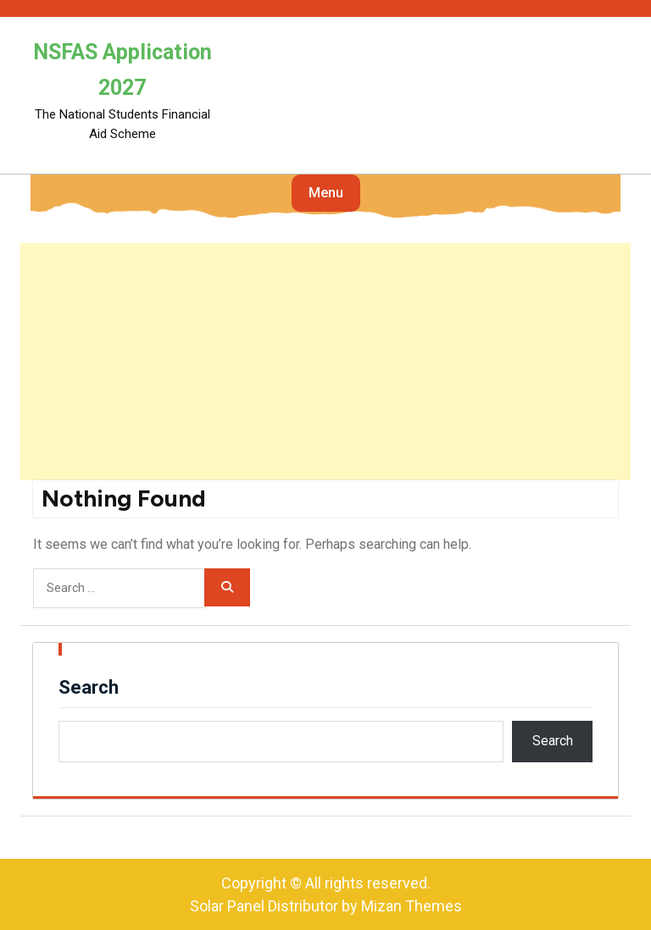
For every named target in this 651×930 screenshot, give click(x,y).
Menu (326, 193)
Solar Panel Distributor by (326, 906)
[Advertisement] (325, 361)
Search (88, 687)
